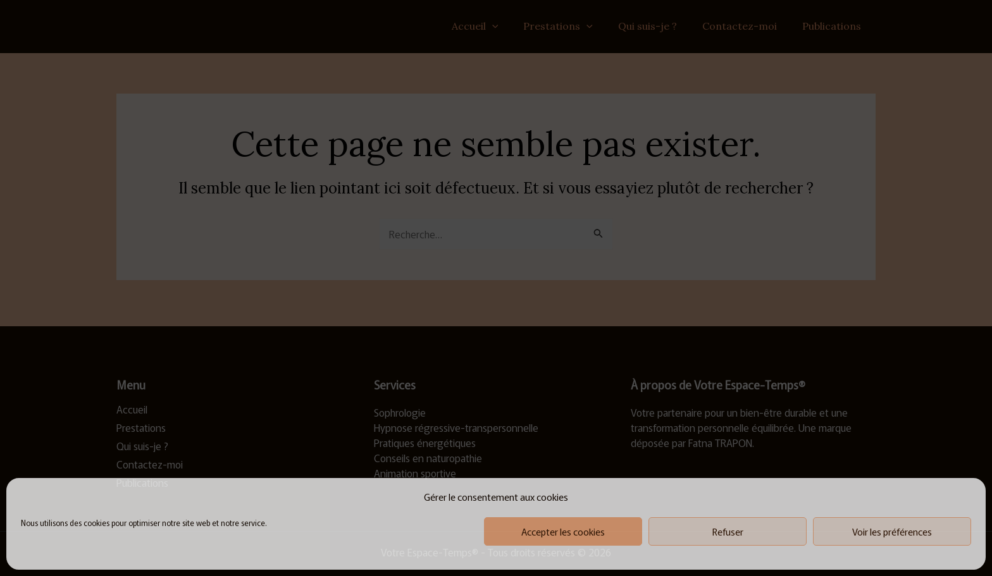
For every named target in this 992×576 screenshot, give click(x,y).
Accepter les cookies (563, 531)
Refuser (727, 531)
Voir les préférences (892, 531)
